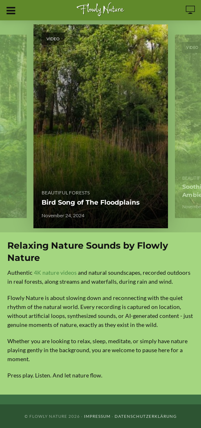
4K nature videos (55, 272)
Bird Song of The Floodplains (91, 202)
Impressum (97, 416)
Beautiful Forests (66, 193)
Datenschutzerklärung (146, 416)
